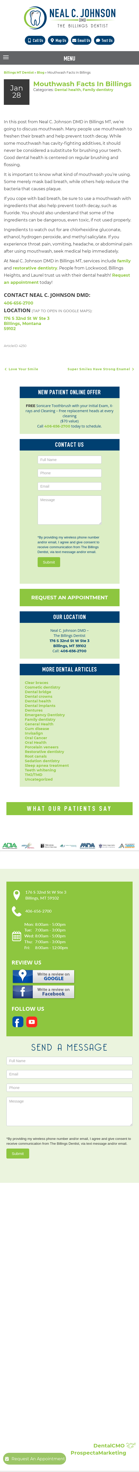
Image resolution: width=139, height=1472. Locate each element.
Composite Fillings (48, 1389)
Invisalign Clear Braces (52, 1348)
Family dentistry (98, 89)
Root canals (36, 756)
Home (36, 1255)
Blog (40, 72)
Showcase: (48, 1413)
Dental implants (40, 705)
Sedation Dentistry (48, 1368)
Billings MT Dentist (19, 72)
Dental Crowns (45, 1317)
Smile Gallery (43, 1420)
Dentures (33, 710)
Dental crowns (38, 696)
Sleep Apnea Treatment (53, 1378)
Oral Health (36, 742)
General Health (39, 724)
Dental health (68, 89)
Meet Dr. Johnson (47, 1260)
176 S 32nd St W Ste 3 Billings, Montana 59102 (26, 323)
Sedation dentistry (42, 761)
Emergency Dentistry (45, 715)
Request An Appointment (69, 597)
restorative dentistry (35, 268)
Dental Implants (46, 1322)
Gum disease (37, 728)
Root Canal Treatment (52, 1363)
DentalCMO (114, 1446)
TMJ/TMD (33, 774)
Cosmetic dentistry (42, 687)
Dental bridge (38, 692)
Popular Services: (58, 1305)
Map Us (58, 40)
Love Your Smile (21, 369)
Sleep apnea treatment (47, 765)
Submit (49, 562)
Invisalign (34, 733)
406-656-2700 (18, 303)
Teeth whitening (40, 770)
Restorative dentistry (44, 751)
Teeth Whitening (47, 1383)
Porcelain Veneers (48, 1358)
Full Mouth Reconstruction (56, 1394)
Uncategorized (39, 779)
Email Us (81, 40)
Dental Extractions (48, 1337)
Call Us (35, 40)
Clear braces (36, 682)
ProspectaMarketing (98, 1453)
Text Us (104, 40)
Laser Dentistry (45, 1373)
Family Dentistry (46, 1343)
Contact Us (41, 1286)
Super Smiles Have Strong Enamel (101, 369)
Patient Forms (44, 1265)
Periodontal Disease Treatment (60, 1353)
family (124, 261)
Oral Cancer (36, 738)
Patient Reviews (46, 1425)
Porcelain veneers (41, 747)
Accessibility (42, 1276)
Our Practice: (51, 1248)
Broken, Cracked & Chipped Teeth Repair (69, 1399)
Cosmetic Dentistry (49, 1312)
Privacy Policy (44, 1270)
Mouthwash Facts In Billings (82, 84)
